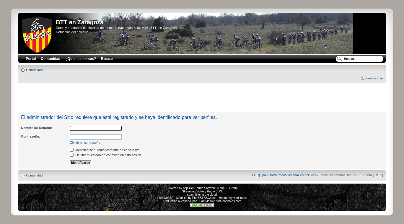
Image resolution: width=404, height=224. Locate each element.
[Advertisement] (202, 97)
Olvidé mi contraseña (85, 142)
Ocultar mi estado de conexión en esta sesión (105, 155)
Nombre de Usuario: (36, 128)
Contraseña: (30, 136)
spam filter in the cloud (202, 194)
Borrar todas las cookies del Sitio (292, 175)
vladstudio (240, 198)
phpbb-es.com (231, 201)
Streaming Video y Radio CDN (202, 191)
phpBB (187, 188)
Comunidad (34, 70)
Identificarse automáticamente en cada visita (104, 150)
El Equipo (259, 175)
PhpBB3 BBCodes (204, 198)
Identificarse (374, 78)
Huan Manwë (206, 201)
